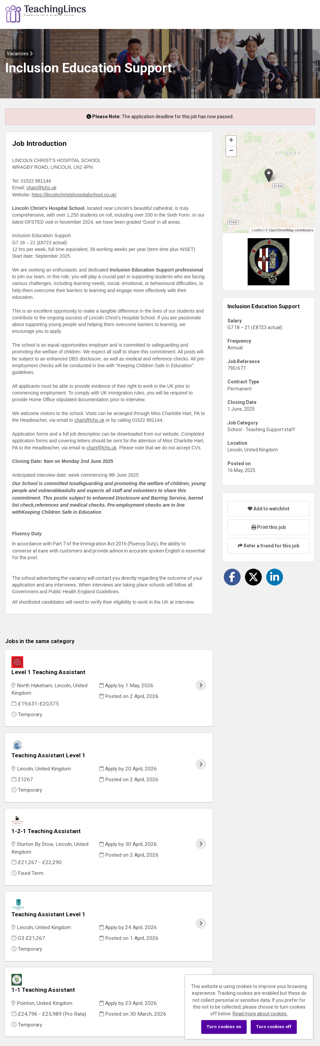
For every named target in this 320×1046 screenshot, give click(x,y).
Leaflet (257, 230)
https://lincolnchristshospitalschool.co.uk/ (74, 194)
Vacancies (20, 53)
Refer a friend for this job (268, 545)
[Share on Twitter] (253, 577)
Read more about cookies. (260, 1013)
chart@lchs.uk (42, 187)
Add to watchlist (268, 508)
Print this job (268, 527)
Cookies (13, 1015)
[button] (268, 175)
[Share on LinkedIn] (274, 577)
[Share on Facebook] (232, 577)
